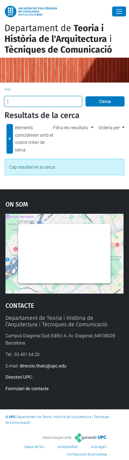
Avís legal (98, 447)
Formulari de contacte (27, 388)
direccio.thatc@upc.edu (43, 365)
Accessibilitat (67, 447)
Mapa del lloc (34, 447)
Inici (7, 89)
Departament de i (58, 39)
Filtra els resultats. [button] (71, 127)
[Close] (119, 11)
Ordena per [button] (109, 127)
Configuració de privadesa (87, 454)
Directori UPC (18, 377)
